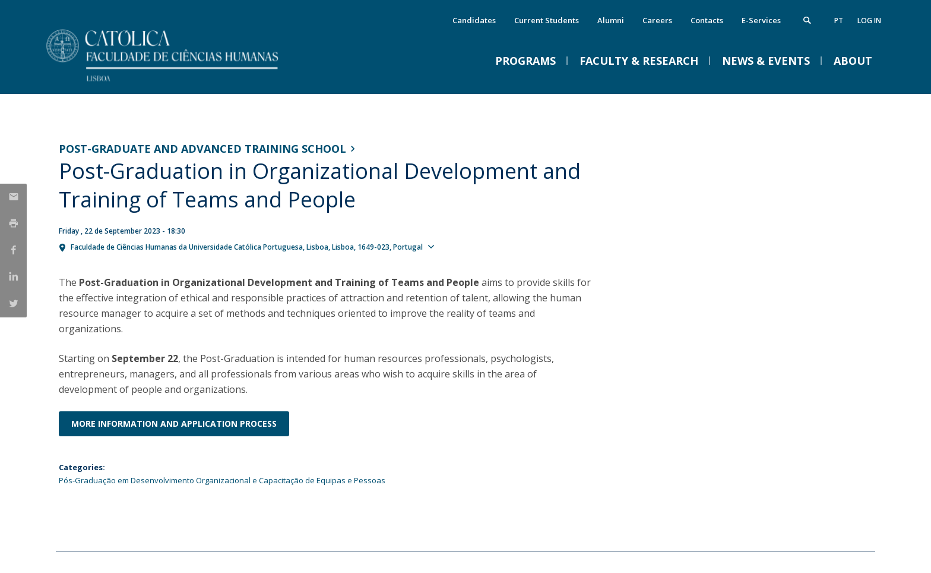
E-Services (761, 20)
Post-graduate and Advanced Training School (202, 148)
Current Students (546, 20)
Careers (657, 20)
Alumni (610, 20)
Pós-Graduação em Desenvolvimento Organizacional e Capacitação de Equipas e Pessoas (222, 480)
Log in (869, 20)
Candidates (474, 20)
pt (838, 20)
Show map (460, 246)
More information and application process (174, 423)
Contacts (707, 20)
